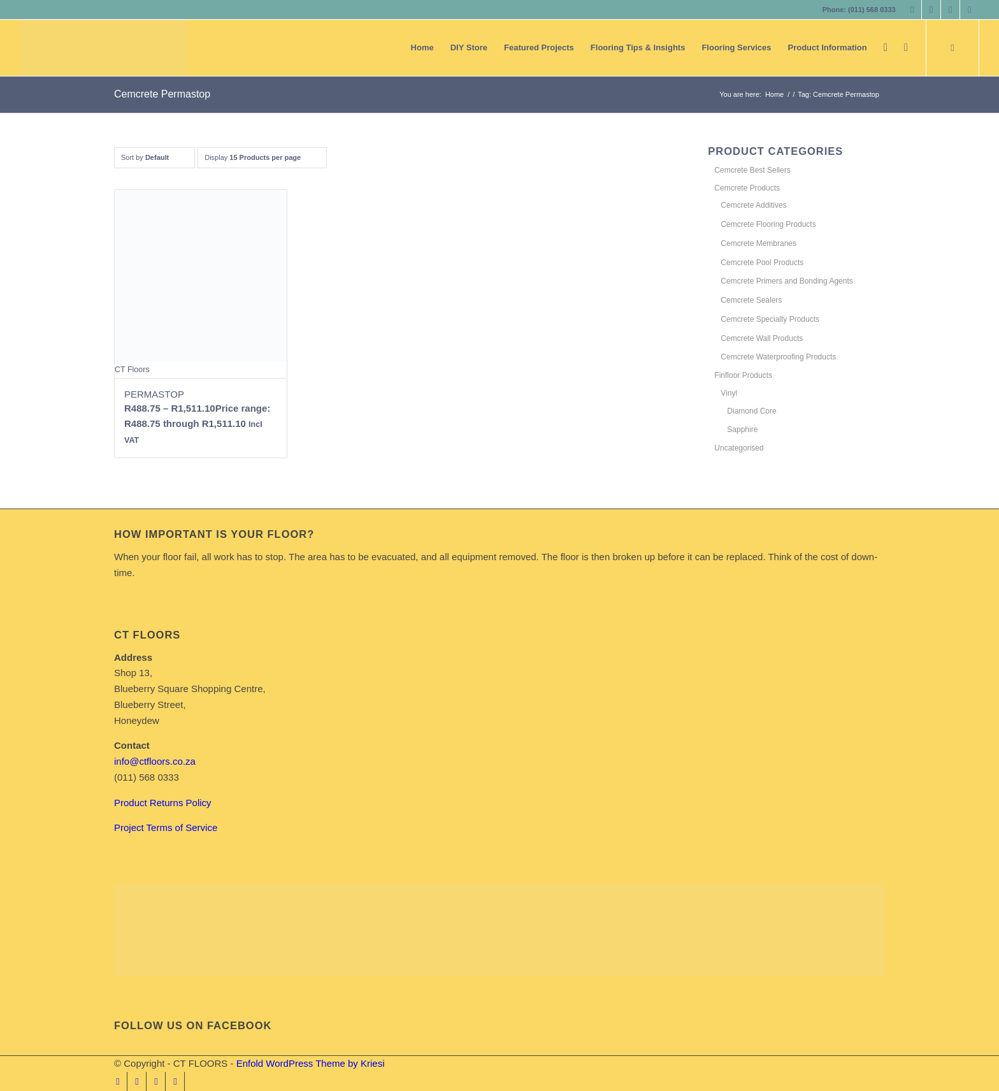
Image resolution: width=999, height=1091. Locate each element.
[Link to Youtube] (969, 9)
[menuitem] (422, 48)
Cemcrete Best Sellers (752, 170)
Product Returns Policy (163, 802)
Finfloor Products (743, 375)
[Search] (906, 48)
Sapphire (742, 429)
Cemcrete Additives (753, 205)
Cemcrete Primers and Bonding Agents (786, 281)
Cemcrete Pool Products (762, 262)
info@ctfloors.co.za (155, 761)
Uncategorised (738, 448)
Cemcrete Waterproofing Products (778, 356)
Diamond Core (751, 411)
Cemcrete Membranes (758, 243)
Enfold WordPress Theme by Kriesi (310, 1063)
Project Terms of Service (165, 827)
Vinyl (729, 393)
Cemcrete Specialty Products (770, 319)
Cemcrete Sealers (751, 300)
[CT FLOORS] (104, 48)
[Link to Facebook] (912, 9)
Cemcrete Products (747, 188)
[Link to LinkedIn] (950, 9)
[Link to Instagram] (931, 9)
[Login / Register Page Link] (885, 48)
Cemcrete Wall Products (762, 338)
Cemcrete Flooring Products (768, 224)
